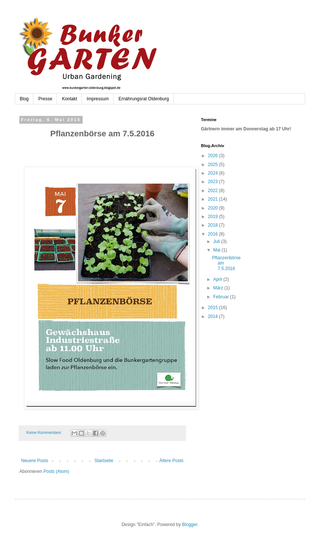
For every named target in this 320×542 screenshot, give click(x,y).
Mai (217, 250)
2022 (213, 190)
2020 (213, 208)
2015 (213, 307)
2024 (213, 173)
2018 (213, 225)
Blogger (189, 524)
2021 (213, 199)
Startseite (104, 460)
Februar (221, 296)
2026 (213, 155)
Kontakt (69, 98)
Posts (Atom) (56, 471)
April (218, 279)
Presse (45, 98)
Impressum (98, 98)
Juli (217, 241)
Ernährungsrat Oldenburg (143, 98)
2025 (213, 164)
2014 (213, 316)
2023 (213, 181)
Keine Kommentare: (44, 432)
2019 (213, 216)
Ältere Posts (171, 460)
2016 (213, 234)
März (218, 288)
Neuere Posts (34, 460)
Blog (24, 98)
